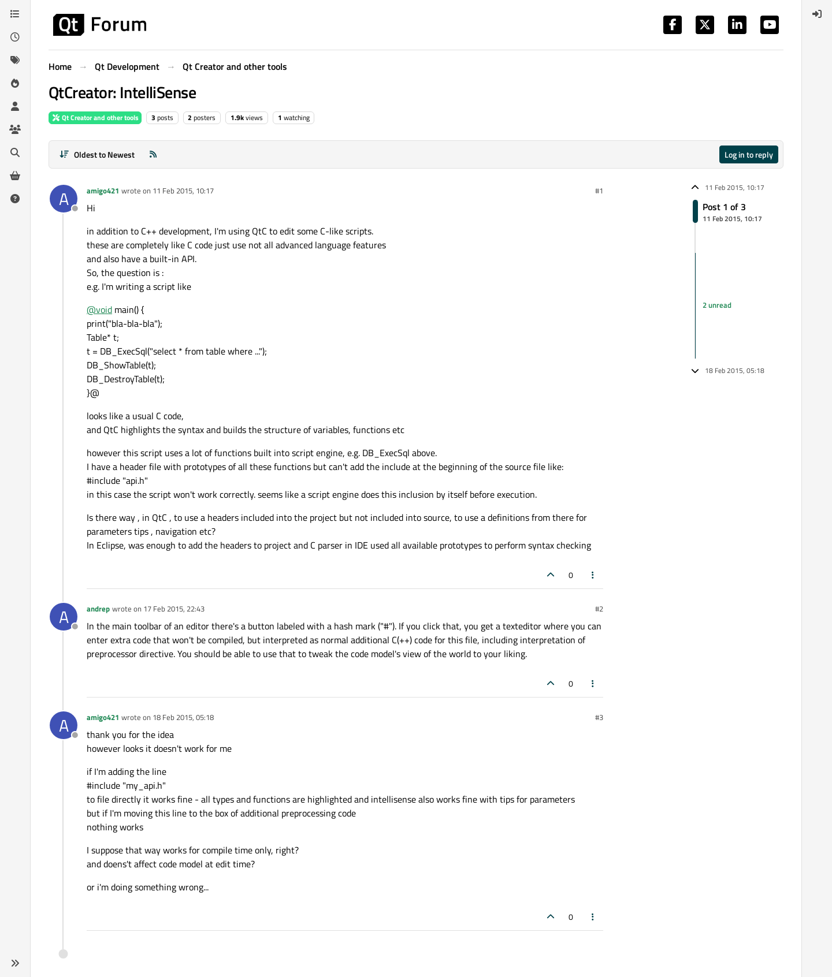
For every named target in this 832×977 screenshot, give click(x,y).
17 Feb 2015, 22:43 (174, 608)
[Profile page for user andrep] (63, 617)
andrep (98, 608)
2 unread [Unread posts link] (717, 305)
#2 (599, 608)
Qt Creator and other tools (95, 117)
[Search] (15, 152)
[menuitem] (817, 14)
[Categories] (15, 14)
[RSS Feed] (153, 154)
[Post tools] (593, 575)
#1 (599, 190)
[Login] (817, 14)
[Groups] (15, 129)
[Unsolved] (15, 198)
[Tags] (15, 60)
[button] (15, 963)
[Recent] (15, 37)
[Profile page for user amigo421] (63, 198)
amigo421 (103, 190)
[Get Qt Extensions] (15, 175)
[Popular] (15, 83)
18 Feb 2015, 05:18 (183, 717)
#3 (599, 717)
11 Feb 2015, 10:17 (183, 190)
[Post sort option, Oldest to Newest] (97, 154)
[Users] (15, 106)
